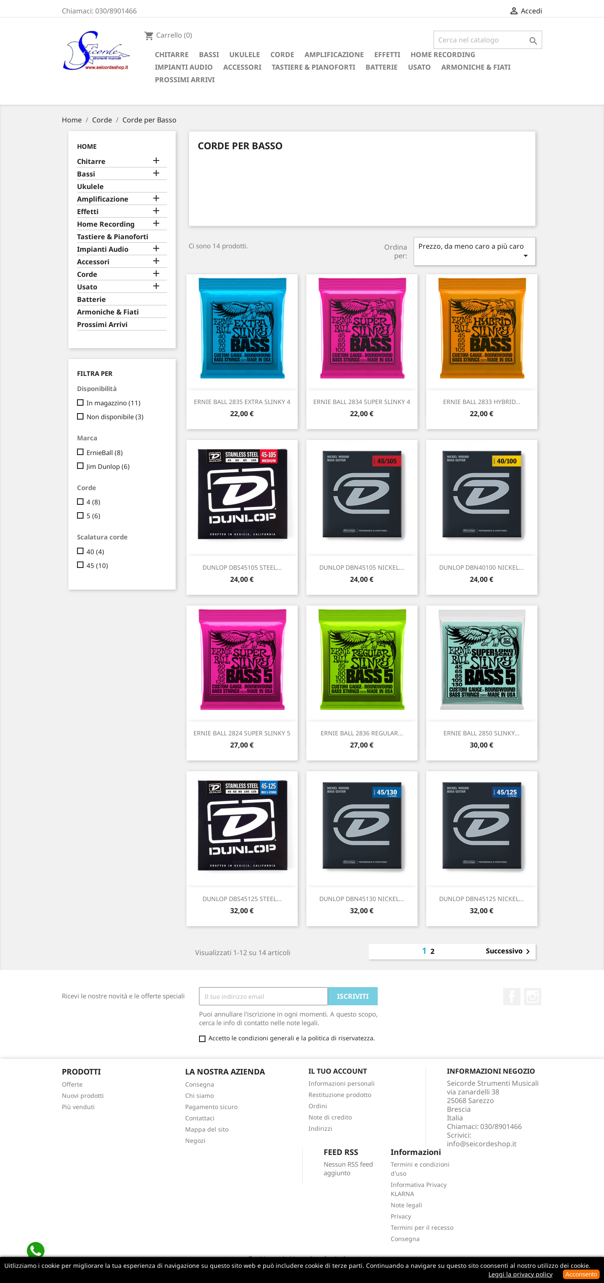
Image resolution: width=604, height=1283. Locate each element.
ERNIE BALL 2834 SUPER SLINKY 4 (361, 402)
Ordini (317, 1106)
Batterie (382, 67)
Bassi (209, 54)
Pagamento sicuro (211, 1107)
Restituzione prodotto (339, 1095)
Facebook (511, 996)
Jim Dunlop (108, 466)
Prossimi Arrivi (185, 79)
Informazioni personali (341, 1083)
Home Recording (443, 54)
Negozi (195, 1140)
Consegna (199, 1084)
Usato (419, 67)
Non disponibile (115, 416)
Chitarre (172, 54)
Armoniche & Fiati (476, 67)
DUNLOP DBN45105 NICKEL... (361, 567)
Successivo (509, 951)
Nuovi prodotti (83, 1095)
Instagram (532, 996)
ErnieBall (105, 452)
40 (95, 551)
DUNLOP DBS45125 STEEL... (242, 899)
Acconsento (581, 1274)
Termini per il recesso (422, 1227)
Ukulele (244, 54)
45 (97, 565)
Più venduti (78, 1107)
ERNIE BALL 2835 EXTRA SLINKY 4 (242, 402)
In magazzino (114, 402)
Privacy (401, 1216)
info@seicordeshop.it (482, 1143)
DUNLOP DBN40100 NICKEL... (481, 567)
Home (86, 146)
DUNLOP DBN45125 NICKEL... (481, 899)
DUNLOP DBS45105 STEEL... (242, 567)
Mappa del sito (206, 1129)
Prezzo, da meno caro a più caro (474, 251)
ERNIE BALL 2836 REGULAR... (362, 733)
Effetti (387, 54)
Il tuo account (337, 1071)
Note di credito (330, 1117)
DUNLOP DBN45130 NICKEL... (361, 899)
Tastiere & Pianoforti (313, 67)
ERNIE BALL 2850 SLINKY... (481, 733)
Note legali (406, 1205)
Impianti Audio (184, 67)
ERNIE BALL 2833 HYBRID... (481, 402)
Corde (282, 54)
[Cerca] (488, 40)
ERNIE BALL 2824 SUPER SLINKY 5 (241, 733)
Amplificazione (334, 54)
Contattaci (200, 1118)
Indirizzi (320, 1128)
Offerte (72, 1084)
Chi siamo (199, 1095)
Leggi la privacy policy (520, 1274)
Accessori (242, 67)
